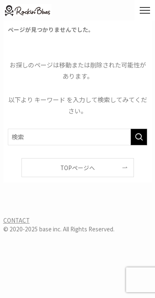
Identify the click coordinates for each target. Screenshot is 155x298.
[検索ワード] (78, 137)
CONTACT (16, 220)
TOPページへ (77, 167)
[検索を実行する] (139, 137)
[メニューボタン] (145, 10)
